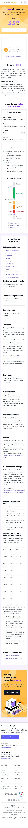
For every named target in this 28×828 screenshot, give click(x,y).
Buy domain (4, 768)
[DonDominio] (10, 2)
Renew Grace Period (14, 223)
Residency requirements (12, 250)
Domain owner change (12, 272)
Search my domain (12, 692)
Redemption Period (13, 225)
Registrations (9, 255)
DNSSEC (8, 269)
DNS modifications (11, 266)
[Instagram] (16, 800)
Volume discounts (6, 781)
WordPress (17, 775)
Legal (23, 812)
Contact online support (10, 737)
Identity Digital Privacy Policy (14, 658)
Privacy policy (17, 812)
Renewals (8, 261)
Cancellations (9, 263)
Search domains (6, 758)
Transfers (8, 258)
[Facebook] (9, 800)
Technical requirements (12, 253)
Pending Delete (12, 227)
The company (18, 786)
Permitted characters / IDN (13, 274)
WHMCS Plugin (5, 786)
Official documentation (12, 277)
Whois (3, 770)
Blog (16, 788)
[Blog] (19, 800)
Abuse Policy (19, 810)
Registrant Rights (7, 812)
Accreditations (5, 775)
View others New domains (14, 56)
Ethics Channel (14, 814)
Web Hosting (18, 768)
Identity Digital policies (12, 655)
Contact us (17, 781)
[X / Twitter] (11, 800)
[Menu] (2, 2)
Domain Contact (10, 810)
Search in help (6, 747)
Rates (3, 772)
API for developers (6, 784)
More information (15, 52)
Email (16, 770)
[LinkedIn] (14, 800)
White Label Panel (6, 788)
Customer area (18, 784)
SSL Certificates (19, 772)
